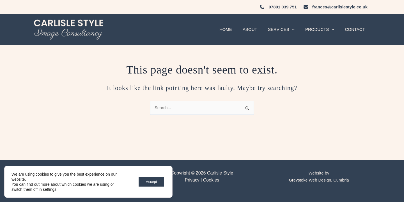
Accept (150, 182)
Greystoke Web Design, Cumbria (319, 180)
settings (49, 189)
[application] (297, 29)
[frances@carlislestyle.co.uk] (336, 7)
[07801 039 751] (279, 7)
